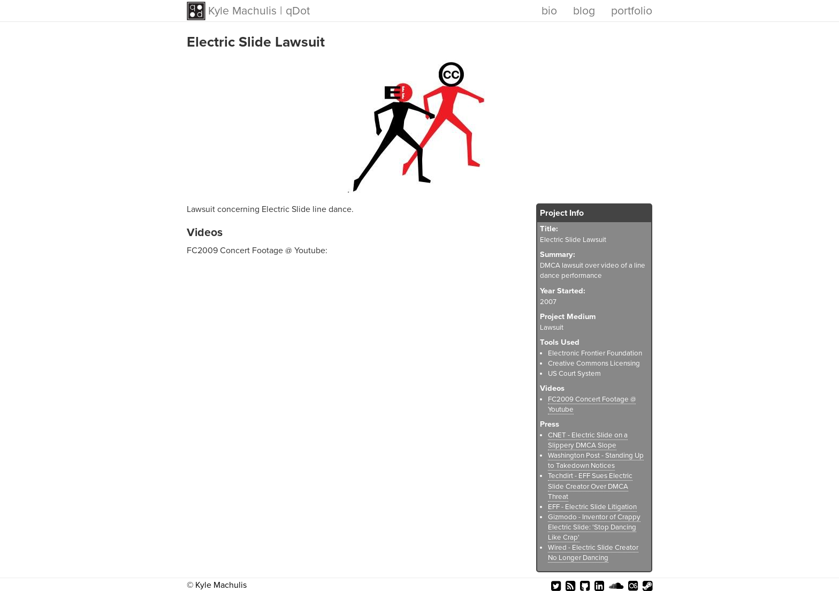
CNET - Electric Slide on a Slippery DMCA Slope (588, 440)
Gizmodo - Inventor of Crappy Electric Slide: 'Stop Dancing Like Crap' (594, 527)
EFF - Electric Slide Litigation (592, 507)
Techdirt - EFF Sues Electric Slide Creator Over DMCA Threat (590, 486)
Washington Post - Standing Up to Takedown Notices (596, 460)
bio (549, 11)
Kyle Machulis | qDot (259, 11)
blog (584, 11)
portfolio (631, 11)
